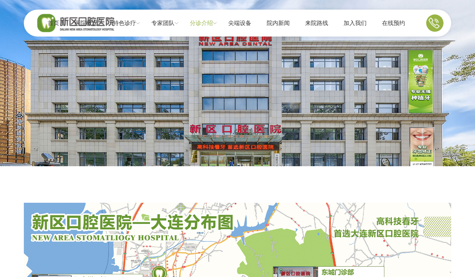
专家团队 (162, 23)
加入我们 (355, 23)
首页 (53, 23)
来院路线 (316, 23)
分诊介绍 (201, 23)
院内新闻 (278, 23)
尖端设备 (239, 23)
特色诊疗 (124, 23)
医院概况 (86, 23)
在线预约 (393, 23)
